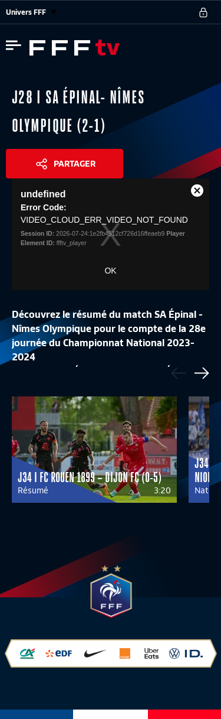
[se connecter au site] (203, 12)
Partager (74, 163)
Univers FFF (31, 12)
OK (110, 270)
